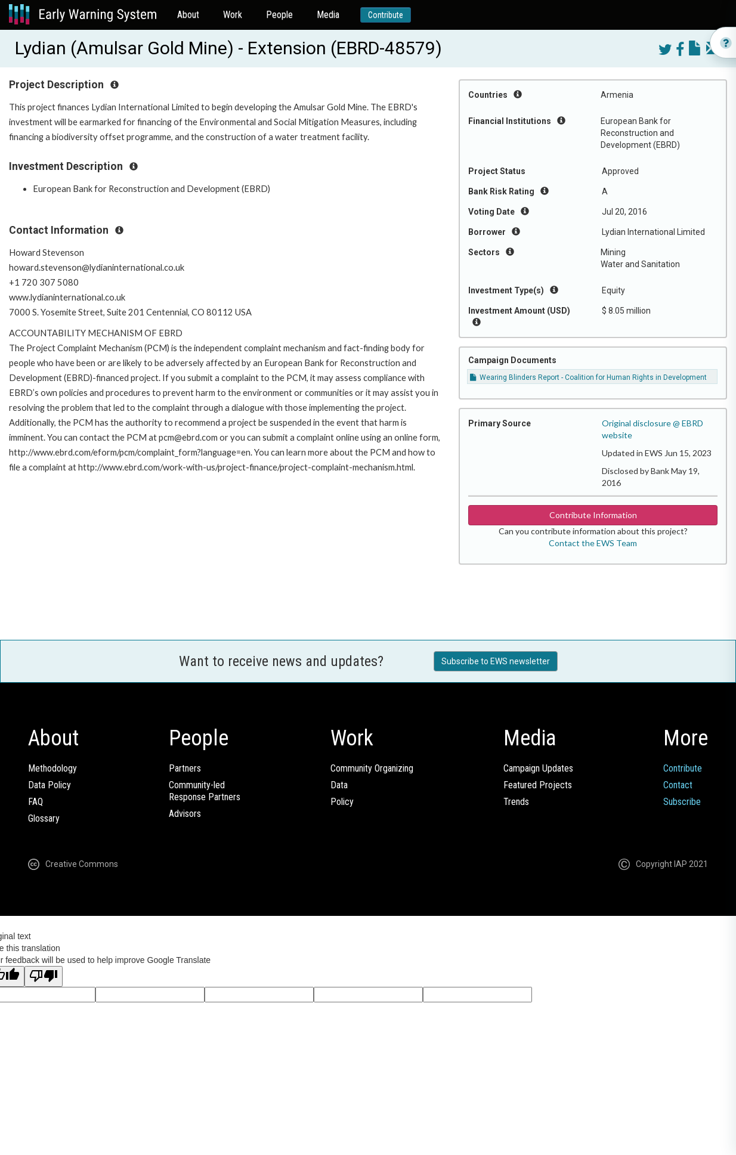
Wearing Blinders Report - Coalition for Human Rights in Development (588, 377)
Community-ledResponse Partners (204, 791)
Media (328, 14)
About (188, 14)
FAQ (35, 801)
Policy (342, 801)
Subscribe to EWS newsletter (495, 661)
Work (232, 14)
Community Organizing (371, 768)
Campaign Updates (538, 768)
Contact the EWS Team (593, 543)
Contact (677, 785)
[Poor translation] (43, 976)
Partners (185, 768)
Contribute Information (593, 515)
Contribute (385, 15)
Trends (516, 801)
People (279, 14)
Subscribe (682, 801)
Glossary (44, 818)
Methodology (52, 768)
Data (339, 785)
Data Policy (49, 785)
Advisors (185, 813)
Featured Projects (537, 785)
